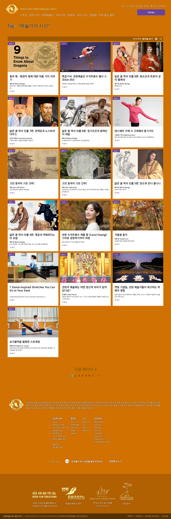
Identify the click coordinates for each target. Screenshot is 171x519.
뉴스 (63, 44)
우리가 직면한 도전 (59, 436)
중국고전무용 (98, 422)
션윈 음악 (97, 425)
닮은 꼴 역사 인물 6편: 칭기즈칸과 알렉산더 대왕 (84, 132)
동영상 (71, 15)
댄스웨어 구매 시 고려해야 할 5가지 (134, 131)
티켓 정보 (151, 12)
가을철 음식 (121, 235)
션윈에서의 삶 (57, 430)
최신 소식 (82, 15)
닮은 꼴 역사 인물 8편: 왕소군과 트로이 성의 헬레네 (138, 77)
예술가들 (56, 444)
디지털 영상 (98, 433)
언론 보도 (74, 433)
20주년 (23, 15)
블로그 (11, 44)
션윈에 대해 (57, 418)
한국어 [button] (161, 6)
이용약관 (138, 516)
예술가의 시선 (34, 26)
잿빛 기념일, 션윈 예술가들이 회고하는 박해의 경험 (137, 288)
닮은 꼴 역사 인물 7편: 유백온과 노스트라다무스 (32, 132)
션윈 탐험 (139, 6)
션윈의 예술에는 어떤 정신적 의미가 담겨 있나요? (84, 288)
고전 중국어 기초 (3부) (22, 183)
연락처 (146, 6)
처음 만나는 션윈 (58, 425)
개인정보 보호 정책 (151, 516)
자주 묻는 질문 (106, 15)
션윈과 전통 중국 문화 (101, 442)
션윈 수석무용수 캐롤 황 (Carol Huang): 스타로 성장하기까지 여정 (84, 236)
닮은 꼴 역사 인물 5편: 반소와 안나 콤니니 (138, 183)
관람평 (93, 15)
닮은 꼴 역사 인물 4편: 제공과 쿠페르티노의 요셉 (32, 236)
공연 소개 (34, 15)
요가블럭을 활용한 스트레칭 (25, 342)
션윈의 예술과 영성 (59, 439)
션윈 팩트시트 (57, 433)
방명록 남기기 (115, 461)
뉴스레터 (130, 6)
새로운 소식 (87, 422)
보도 (123, 6)
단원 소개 (74, 428)
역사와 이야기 (99, 439)
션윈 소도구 (98, 436)
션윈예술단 (48, 15)
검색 (153, 6)
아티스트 (60, 15)
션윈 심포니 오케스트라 (61, 428)
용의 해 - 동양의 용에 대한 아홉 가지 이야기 (32, 77)
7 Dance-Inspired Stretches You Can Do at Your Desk (32, 288)
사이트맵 (164, 516)
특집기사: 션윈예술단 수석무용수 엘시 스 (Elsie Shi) (84, 77)
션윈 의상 (97, 430)
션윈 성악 (97, 428)
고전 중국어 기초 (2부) (74, 183)
